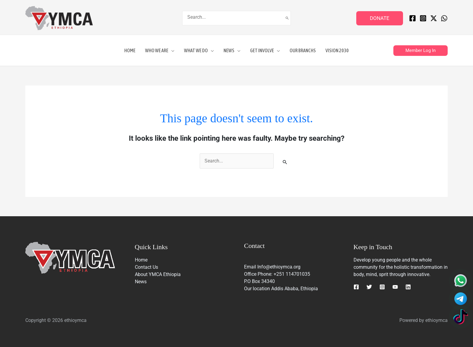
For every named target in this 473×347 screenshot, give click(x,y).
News (229, 50)
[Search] (287, 18)
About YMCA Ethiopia (158, 274)
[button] (379, 18)
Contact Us (146, 267)
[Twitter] (369, 287)
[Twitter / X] (433, 18)
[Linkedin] (408, 287)
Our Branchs (303, 50)
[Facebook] (412, 18)
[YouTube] (395, 287)
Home (129, 50)
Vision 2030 (337, 50)
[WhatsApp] (444, 18)
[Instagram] (423, 18)
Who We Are (156, 50)
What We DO (196, 50)
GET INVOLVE (262, 50)
